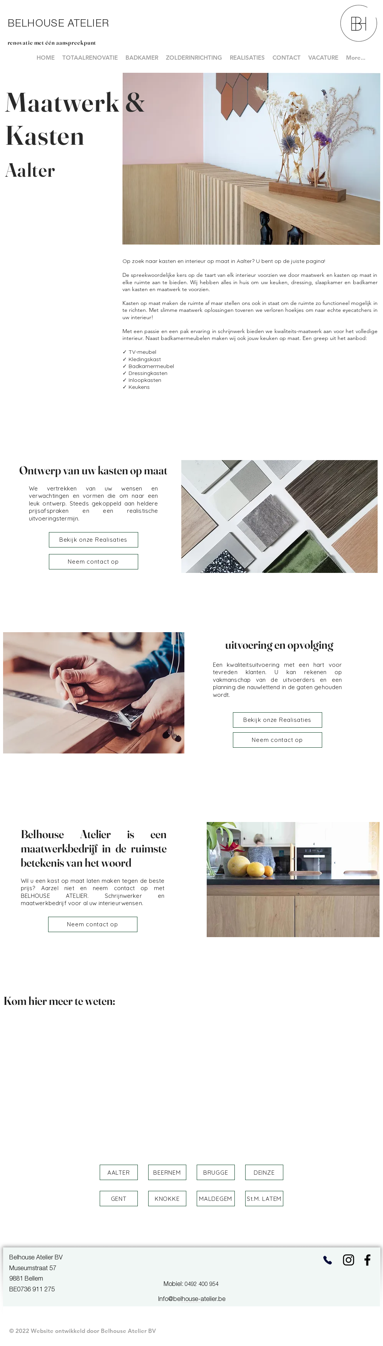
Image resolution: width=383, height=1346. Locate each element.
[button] (119, 1172)
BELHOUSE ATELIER (58, 23)
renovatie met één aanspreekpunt (52, 42)
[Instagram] (348, 1259)
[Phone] (327, 1260)
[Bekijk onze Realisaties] (93, 539)
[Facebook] (367, 1259)
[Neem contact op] (93, 561)
